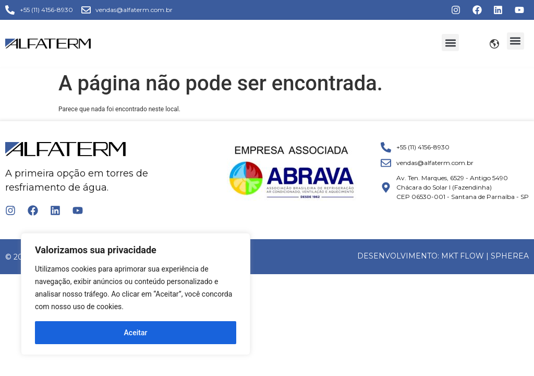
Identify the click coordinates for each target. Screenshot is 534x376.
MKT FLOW (462, 256)
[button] (450, 42)
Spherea (510, 256)
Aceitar (136, 332)
